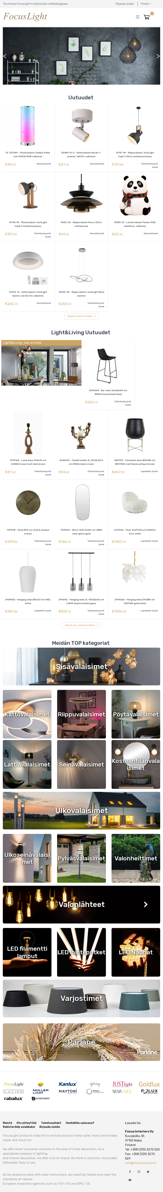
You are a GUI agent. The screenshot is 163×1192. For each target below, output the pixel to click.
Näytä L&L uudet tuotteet (82, 614)
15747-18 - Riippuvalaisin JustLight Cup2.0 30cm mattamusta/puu (135, 154)
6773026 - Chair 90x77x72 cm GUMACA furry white (135, 524)
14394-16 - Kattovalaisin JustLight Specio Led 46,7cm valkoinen (28, 291)
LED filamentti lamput (27, 941)
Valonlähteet (82, 893)
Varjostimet (81, 987)
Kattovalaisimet (27, 703)
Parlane (81, 1031)
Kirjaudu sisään (125, 3)
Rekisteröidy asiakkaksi (19, 1116)
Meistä (7, 1112)
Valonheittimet (136, 847)
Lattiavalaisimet (27, 753)
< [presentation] (5, 55)
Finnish (145, 3)
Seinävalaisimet (81, 753)
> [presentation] (158, 55)
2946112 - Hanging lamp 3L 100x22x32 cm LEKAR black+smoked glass (81, 592)
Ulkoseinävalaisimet (27, 847)
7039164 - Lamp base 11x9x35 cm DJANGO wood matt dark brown (28, 456)
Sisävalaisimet (81, 655)
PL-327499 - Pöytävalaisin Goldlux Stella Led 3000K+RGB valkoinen (28, 154)
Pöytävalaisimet (136, 703)
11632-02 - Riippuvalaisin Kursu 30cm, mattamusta (81, 223)
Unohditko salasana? (80, 1112)
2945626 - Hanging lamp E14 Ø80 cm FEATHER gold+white (135, 592)
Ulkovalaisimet (81, 799)
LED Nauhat (136, 941)
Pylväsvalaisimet (81, 847)
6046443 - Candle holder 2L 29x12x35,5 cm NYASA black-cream (81, 456)
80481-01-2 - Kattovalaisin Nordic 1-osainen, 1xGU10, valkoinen (81, 154)
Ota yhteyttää (26, 1112)
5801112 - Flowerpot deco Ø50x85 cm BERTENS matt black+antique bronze (134, 456)
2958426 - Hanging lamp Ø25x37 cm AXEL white (28, 592)
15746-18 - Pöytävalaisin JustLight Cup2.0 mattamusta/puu (28, 223)
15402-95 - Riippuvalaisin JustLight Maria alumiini (81, 291)
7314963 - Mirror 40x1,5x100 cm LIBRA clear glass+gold (81, 524)
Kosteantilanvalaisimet (136, 753)
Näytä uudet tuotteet (82, 311)
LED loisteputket (81, 941)
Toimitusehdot (51, 1112)
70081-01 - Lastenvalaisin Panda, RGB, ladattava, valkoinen (135, 223)
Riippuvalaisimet (81, 703)
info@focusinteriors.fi (140, 1152)
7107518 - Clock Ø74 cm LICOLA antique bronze (28, 524)
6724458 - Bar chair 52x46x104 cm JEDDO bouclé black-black (108, 387)
